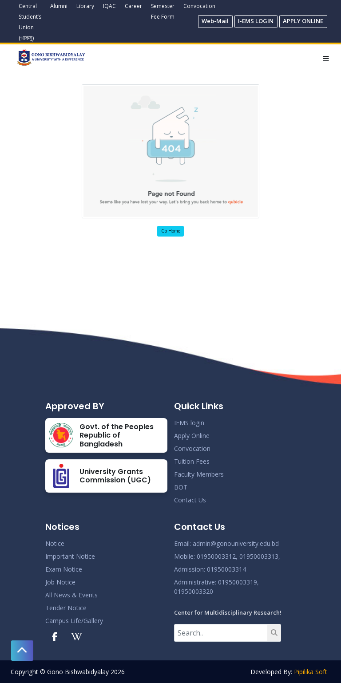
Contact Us (190, 500)
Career (133, 6)
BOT (180, 487)
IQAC (109, 6)
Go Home (170, 231)
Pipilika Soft (310, 671)
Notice (54, 543)
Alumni (58, 6)
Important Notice (70, 556)
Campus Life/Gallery (74, 620)
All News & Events (71, 595)
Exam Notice (63, 569)
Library (85, 6)
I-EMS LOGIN (256, 21)
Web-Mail (215, 21)
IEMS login (189, 422)
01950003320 (193, 591)
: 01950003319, (237, 582)
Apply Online (192, 435)
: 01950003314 (225, 569)
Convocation (199, 6)
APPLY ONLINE (303, 21)
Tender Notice (66, 608)
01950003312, (217, 556)
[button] (22, 650)
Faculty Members (199, 474)
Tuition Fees (192, 461)
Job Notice (60, 582)
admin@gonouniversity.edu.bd (236, 543)
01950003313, (259, 556)
